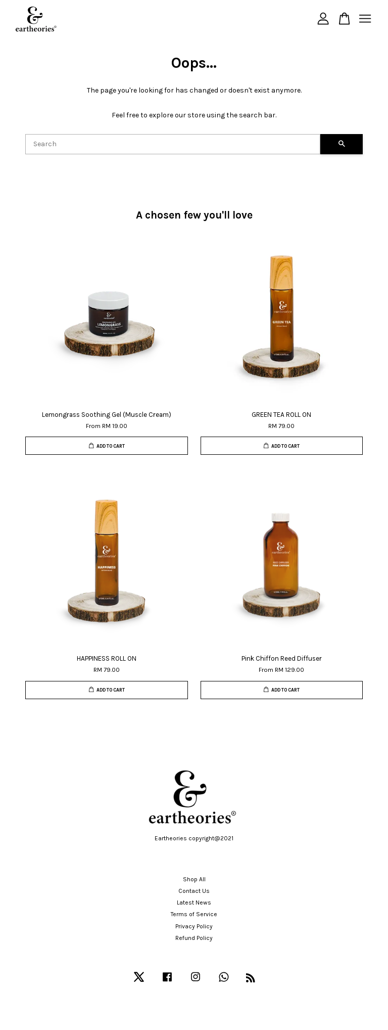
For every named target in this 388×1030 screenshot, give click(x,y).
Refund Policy (194, 937)
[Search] (172, 144)
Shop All (194, 879)
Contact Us (194, 890)
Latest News (194, 902)
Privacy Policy (194, 926)
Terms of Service (194, 914)
